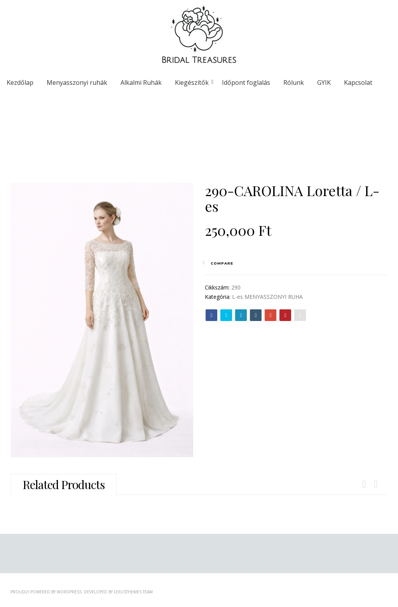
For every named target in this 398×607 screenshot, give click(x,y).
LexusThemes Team (133, 592)
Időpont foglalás (246, 82)
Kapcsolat (358, 82)
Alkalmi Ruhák (141, 82)
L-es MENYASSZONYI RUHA (267, 296)
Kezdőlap (20, 82)
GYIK (324, 82)
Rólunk (293, 82)
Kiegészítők (193, 82)
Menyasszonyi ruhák (77, 82)
